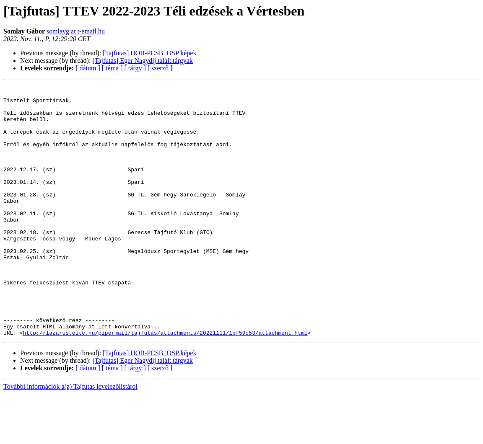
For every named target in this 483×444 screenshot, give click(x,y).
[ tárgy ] (135, 68)
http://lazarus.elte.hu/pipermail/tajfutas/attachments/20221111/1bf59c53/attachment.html (165, 383)
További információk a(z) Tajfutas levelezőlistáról (70, 436)
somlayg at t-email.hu (76, 31)
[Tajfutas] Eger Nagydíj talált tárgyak (142, 60)
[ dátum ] (87, 68)
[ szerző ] (160, 68)
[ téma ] (112, 68)
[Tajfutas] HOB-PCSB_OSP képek (149, 53)
